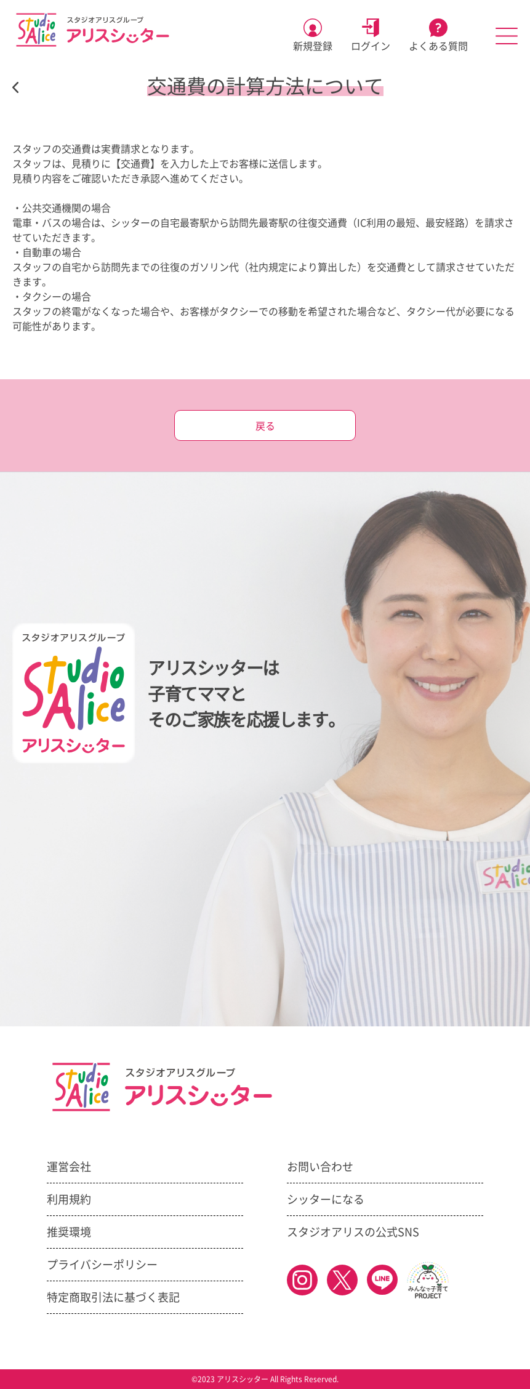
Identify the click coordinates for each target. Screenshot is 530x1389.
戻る (265, 426)
